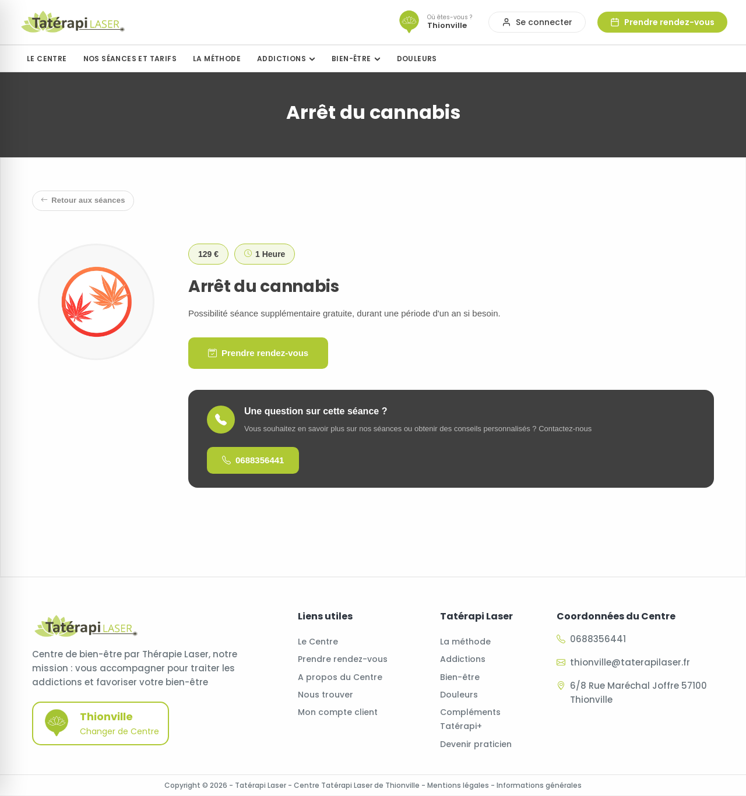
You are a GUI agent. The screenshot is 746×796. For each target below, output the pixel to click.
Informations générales (539, 785)
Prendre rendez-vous (258, 353)
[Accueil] (73, 22)
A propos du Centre (340, 677)
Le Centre (318, 641)
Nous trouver (325, 694)
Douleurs (459, 694)
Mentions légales (458, 785)
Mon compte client (338, 712)
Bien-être (460, 677)
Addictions (462, 659)
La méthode (465, 641)
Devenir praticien (476, 744)
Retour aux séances (83, 200)
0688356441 (253, 460)
